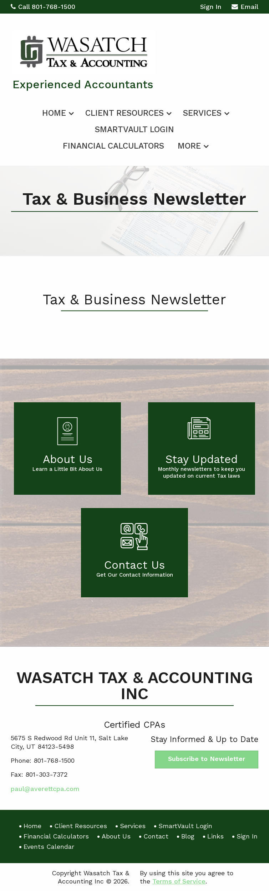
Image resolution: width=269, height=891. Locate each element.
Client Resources (124, 113)
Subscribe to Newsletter (206, 758)
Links (215, 836)
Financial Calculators (113, 146)
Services (202, 113)
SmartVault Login (134, 129)
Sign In (210, 6)
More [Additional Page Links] (189, 146)
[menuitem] (56, 112)
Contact (155, 836)
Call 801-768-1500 (43, 6)
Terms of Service (178, 881)
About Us (116, 836)
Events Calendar (49, 846)
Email (245, 8)
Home (54, 113)
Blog (187, 836)
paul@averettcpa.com (45, 788)
